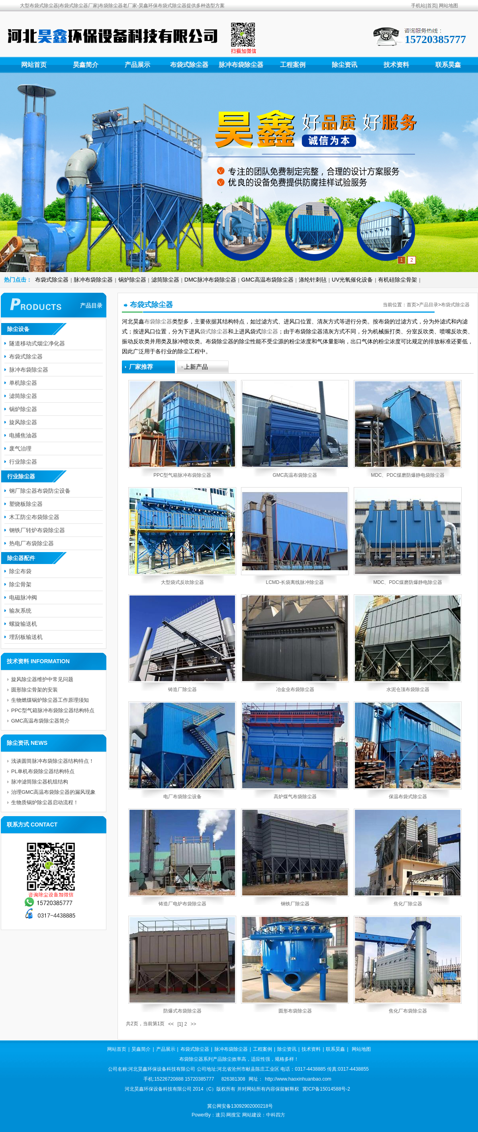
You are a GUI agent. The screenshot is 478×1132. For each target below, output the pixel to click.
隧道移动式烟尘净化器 (37, 343)
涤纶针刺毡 (313, 279)
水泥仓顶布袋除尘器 (407, 689)
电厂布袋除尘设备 (182, 796)
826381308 (233, 1079)
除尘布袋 (20, 571)
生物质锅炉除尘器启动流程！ (44, 802)
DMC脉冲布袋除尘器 (210, 279)
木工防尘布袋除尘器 (34, 517)
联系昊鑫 (448, 64)
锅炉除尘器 (132, 279)
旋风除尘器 (23, 422)
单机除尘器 (23, 383)
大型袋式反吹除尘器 (182, 582)
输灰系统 (20, 610)
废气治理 (20, 448)
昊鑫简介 (85, 64)
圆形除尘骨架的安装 (34, 690)
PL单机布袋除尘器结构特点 (42, 771)
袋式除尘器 (214, 331)
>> (193, 1024)
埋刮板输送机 (26, 637)
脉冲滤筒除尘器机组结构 (39, 782)
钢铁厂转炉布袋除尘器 (37, 530)
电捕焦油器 (23, 435)
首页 (432, 5)
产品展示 (137, 64)
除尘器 (269, 331)
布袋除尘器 (158, 321)
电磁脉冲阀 (23, 597)
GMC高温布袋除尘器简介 (40, 721)
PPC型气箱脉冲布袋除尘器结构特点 (52, 710)
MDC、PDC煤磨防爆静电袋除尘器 (408, 475)
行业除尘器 (23, 461)
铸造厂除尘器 (182, 689)
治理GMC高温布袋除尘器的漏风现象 (53, 792)
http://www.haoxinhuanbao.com (298, 1079)
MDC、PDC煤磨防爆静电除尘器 (407, 582)
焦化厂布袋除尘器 (408, 1011)
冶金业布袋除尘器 (295, 689)
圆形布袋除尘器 (295, 1011)
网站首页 (34, 64)
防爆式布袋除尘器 (182, 1011)
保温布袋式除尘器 (408, 796)
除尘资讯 (344, 64)
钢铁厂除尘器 (295, 904)
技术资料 (396, 64)
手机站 (418, 5)
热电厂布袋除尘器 (31, 543)
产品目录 (428, 304)
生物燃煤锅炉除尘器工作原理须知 (50, 700)
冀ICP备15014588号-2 (326, 1089)
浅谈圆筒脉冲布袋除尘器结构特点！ (52, 761)
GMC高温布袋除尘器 (267, 279)
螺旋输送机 (23, 624)
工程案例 (293, 64)
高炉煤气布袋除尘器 (295, 796)
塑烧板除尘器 (26, 504)
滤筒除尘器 (165, 279)
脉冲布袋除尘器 (241, 64)
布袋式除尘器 (189, 64)
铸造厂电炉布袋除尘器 (182, 904)
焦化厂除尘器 (408, 904)
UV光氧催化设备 (352, 279)
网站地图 (448, 5)
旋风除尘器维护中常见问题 (42, 679)
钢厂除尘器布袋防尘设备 (40, 491)
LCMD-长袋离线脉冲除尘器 (295, 582)
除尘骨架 (20, 584)
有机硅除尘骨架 (397, 279)
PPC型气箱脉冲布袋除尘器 (182, 475)
